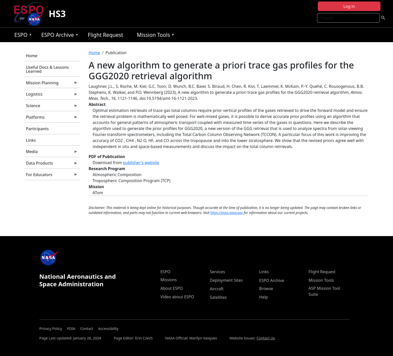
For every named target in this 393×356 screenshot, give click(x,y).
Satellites (218, 297)
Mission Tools (154, 35)
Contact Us (266, 338)
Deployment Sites (226, 280)
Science (51, 107)
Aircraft (217, 289)
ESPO (22, 35)
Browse (266, 288)
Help (263, 297)
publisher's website (141, 162)
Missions (168, 279)
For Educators (51, 176)
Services (217, 271)
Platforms (51, 118)
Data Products (51, 164)
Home (31, 55)
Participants (37, 128)
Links (31, 140)
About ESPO (171, 288)
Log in (349, 6)
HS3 (57, 14)
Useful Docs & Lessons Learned (47, 69)
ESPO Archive (59, 35)
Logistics (51, 95)
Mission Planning (51, 84)
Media (51, 153)
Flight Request (105, 34)
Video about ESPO (177, 297)
